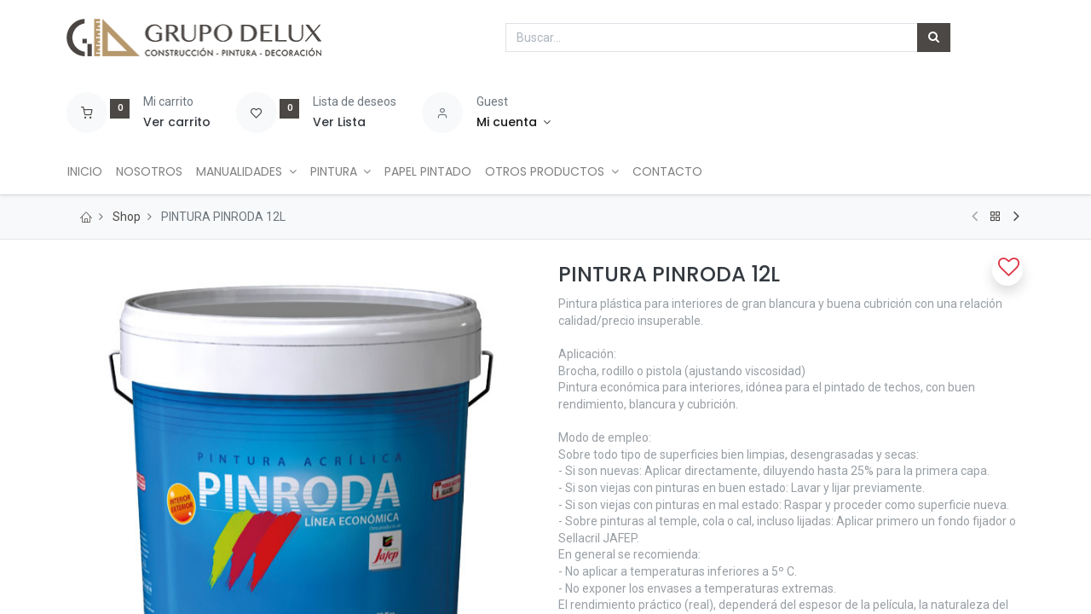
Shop (127, 216)
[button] (1007, 270)
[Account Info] (513, 122)
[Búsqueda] (933, 37)
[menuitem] (90, 172)
